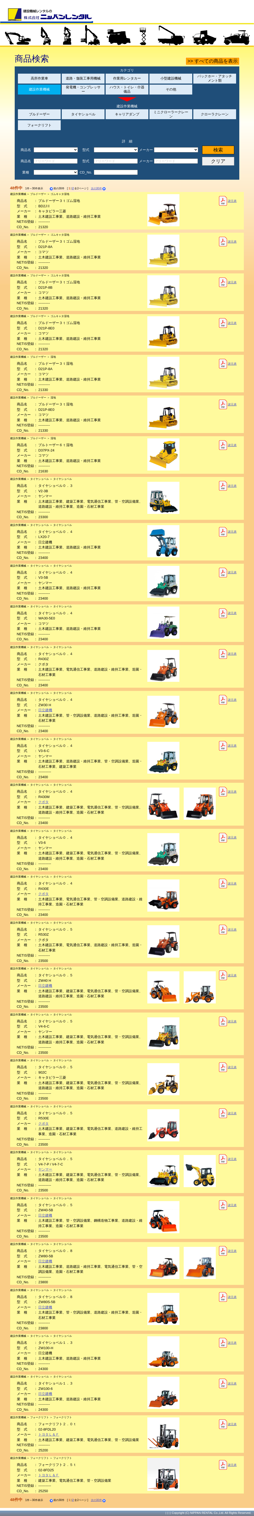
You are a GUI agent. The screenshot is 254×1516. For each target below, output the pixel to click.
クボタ (43, 802)
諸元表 (227, 201)
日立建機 (45, 710)
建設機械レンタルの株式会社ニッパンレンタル (46, 15)
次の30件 (98, 188)
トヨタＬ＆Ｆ (48, 1434)
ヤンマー (45, 1169)
